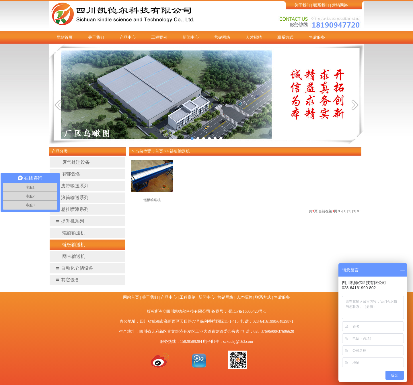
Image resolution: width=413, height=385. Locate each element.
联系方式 (285, 37)
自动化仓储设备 (74, 268)
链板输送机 (70, 244)
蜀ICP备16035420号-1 (247, 311)
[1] (344, 211)
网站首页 (65, 37)
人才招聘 (254, 37)
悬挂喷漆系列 (72, 209)
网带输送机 (70, 256)
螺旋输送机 (70, 232)
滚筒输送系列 (72, 197)
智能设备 (68, 174)
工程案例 (159, 37)
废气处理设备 (72, 162)
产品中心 (128, 37)
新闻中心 (191, 37)
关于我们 (302, 5)
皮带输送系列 (72, 185)
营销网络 (340, 5)
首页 (159, 151)
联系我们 (321, 5)
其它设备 (67, 279)
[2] (349, 211)
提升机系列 (69, 221)
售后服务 (317, 37)
